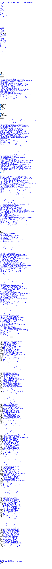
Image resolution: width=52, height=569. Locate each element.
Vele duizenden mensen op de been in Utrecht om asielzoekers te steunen (15, 258)
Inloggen (1, 3)
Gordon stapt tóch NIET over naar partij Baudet (12, 383)
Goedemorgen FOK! (5, 139)
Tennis (1, 29)
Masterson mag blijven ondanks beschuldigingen (11, 415)
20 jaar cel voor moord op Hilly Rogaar (10, 539)
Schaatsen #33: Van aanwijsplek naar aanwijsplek (11, 275)
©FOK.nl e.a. (2, 563)
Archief (31, 2)
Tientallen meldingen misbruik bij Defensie (11, 444)
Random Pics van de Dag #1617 (7, 221)
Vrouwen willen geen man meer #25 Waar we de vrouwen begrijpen (13, 288)
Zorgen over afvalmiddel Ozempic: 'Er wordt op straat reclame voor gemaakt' (15, 162)
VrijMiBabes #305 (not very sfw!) (7, 87)
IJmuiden (3, 300)
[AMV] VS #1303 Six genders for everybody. (10, 256)
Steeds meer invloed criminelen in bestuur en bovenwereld (12, 311)
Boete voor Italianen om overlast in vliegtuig (11, 528)
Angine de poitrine (5, 313)
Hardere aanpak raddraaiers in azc (9, 348)
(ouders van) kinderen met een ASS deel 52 (9, 315)
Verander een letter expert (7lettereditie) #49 (10, 249)
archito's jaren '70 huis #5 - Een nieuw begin (10, 277)
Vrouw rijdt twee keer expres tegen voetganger (11, 524)
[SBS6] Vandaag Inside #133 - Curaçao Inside (10, 292)
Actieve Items (10, 2)
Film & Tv (3, 106)
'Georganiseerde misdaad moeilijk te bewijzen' (11, 419)
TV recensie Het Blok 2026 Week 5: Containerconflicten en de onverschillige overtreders (17, 160)
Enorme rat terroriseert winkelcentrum (10, 373)
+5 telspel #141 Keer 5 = (6, 308)
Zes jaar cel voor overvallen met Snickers (10, 422)
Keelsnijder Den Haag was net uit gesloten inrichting (12, 352)
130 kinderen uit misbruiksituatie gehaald (10, 389)
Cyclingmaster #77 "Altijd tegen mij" (8, 281)
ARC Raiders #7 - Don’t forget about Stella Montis (11, 294)
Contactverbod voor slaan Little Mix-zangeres (11, 494)
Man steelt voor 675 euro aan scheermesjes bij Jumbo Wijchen (13, 85)
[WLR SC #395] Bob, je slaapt (7, 259)
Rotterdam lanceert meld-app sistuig (9, 405)
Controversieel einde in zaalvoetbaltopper (10, 463)
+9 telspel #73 (4, 325)
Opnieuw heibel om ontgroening (9, 401)
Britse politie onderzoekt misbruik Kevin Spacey (12, 418)
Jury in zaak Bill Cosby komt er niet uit (10, 538)
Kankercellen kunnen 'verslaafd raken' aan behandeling (13, 453)
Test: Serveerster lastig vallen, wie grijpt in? (11, 535)
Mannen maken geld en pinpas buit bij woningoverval (13, 390)
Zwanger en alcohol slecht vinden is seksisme (11, 531)
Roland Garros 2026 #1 (6, 284)
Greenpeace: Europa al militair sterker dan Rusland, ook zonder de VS (14, 133)
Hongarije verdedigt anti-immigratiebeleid (10, 363)
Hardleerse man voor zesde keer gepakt (10, 438)
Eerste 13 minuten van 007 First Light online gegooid (11, 132)
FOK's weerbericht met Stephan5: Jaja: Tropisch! (10, 135)
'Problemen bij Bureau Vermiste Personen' (10, 536)
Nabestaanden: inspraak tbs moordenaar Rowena (11, 546)
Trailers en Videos (3, 46)
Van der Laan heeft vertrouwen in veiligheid (11, 478)
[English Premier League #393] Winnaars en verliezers (11, 266)
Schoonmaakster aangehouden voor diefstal (11, 410)
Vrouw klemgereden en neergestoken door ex (11, 449)
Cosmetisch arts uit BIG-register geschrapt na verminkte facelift (13, 96)
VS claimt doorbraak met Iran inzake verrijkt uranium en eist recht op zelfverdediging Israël (18, 151)
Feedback (1, 56)
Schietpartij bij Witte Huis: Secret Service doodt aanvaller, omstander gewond (16, 168)
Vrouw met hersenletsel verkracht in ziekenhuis (11, 483)
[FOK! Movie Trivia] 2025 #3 (7, 273)
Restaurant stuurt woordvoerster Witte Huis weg (12, 346)
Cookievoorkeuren (18, 561)
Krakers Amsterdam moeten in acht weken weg (11, 359)
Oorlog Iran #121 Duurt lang (6, 248)
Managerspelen (3, 33)
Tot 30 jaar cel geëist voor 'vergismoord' (10, 364)
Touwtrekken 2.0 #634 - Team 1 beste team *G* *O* (11, 262)
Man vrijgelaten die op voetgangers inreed (10, 450)
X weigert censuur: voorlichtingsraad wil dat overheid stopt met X (13, 83)
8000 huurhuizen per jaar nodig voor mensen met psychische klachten (14, 314)
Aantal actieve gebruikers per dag (7, 279)
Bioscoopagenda (3, 24)
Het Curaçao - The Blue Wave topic (8, 236)
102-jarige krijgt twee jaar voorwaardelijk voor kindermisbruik (14, 480)
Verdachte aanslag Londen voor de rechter (10, 472)
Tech (1, 14)
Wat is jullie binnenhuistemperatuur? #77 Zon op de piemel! (12, 263)
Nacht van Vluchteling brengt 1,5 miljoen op (11, 530)
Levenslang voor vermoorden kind (9, 503)
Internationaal (2, 11)
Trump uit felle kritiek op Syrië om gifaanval (11, 360)
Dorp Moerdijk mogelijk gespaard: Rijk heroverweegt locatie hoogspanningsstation (17, 200)
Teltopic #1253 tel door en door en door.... (9, 323)
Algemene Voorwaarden (4, 561)
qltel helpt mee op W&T (5, 331)
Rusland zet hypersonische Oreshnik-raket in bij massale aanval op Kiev (14, 164)
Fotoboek (1, 51)
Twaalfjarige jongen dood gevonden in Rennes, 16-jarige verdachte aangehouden (16, 153)
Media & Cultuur (3, 23)
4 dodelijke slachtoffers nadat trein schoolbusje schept (11, 128)
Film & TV (2, 43)
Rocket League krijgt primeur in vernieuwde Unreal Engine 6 (12, 155)
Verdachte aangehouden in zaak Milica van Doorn (12, 406)
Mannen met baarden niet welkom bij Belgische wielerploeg (14, 473)
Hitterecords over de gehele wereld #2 (8, 332)
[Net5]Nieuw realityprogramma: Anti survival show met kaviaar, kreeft (14, 271)
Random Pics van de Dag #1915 (7, 82)
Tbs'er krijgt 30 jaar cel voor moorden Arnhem (11, 371)
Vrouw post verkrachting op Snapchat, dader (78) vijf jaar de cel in (15, 391)
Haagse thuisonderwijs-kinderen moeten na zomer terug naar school (14, 84)
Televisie (1, 45)
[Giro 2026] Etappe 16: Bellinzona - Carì (9, 253)
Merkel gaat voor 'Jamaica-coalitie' (9, 456)
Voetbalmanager (3, 34)
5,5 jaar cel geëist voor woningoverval (10, 381)
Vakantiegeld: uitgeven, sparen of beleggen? (9, 144)
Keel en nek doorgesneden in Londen (10, 537)
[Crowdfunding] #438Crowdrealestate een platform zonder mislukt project (15, 265)
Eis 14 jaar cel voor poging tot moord (10, 393)
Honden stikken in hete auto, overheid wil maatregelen (13, 485)
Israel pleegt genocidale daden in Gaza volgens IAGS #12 (12, 254)
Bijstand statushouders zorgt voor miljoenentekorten (13, 399)
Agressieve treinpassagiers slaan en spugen (11, 529)
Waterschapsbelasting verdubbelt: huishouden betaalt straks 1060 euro (14, 97)
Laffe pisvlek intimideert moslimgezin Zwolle (11, 545)
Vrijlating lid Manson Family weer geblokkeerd (11, 384)
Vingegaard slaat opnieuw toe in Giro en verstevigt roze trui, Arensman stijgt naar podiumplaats (19, 120)
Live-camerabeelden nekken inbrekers (10, 497)
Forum (1, 2)
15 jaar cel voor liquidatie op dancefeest (10, 477)
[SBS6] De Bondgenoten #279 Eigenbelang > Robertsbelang (12, 237)
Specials (28, 2)
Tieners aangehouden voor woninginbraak (10, 377)
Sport (1, 25)
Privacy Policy (12, 561)
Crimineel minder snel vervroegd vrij (10, 454)
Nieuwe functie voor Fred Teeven (9, 372)
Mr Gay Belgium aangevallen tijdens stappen (11, 375)
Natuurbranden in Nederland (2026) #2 (8, 297)
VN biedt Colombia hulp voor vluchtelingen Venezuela (13, 386)
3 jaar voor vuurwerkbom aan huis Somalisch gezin (12, 445)
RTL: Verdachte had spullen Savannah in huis (11, 521)
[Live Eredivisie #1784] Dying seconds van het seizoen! (12, 295)
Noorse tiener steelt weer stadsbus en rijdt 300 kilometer (12, 81)
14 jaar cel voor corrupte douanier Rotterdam (11, 520)
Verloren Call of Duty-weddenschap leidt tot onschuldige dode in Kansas (16, 400)
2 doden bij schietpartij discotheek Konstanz (11, 499)
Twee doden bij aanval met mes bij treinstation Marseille (13, 458)
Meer (1, 49)
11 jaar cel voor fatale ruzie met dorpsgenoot (11, 447)
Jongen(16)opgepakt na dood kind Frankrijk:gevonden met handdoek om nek (15, 244)
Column (2, 110)
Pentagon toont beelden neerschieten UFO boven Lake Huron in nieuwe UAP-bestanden (17, 192)
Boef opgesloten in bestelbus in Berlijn (10, 426)
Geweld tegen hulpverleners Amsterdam (10, 395)
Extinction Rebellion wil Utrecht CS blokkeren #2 (10, 250)
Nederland (2, 10)
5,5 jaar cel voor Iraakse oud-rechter (9, 376)
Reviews (21, 2)
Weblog (4, 2)
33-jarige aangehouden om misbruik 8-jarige (11, 441)
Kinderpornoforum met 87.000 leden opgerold (11, 518)
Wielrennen (2, 30)
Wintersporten (2, 32)
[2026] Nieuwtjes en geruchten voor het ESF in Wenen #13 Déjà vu (14, 305)
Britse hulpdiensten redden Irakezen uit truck (11, 533)
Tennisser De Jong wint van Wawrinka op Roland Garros (11, 145)
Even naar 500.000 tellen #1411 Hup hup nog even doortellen (12, 324)
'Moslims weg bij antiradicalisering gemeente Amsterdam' (13, 420)
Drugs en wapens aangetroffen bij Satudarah (11, 462)
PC (0, 37)
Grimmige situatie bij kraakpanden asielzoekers (11, 361)
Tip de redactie (2, 57)
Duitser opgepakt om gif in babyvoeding (10, 464)
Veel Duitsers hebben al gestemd (9, 467)
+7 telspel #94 (4, 322)
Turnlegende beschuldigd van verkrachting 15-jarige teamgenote (15, 434)
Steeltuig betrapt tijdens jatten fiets (9, 488)
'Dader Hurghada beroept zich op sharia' (10, 511)
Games (1, 36)
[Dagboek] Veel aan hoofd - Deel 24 (8, 233)
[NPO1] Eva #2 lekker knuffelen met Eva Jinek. (10, 285)
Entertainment (2, 17)
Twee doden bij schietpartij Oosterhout (9, 316)
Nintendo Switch (3, 40)
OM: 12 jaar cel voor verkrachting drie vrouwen (12, 527)
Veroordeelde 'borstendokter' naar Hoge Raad (11, 407)
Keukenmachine (4, 234)
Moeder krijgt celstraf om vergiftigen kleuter (11, 457)
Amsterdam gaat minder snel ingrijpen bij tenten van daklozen (13, 129)
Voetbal (1, 26)
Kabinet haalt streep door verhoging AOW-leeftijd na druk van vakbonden (15, 330)
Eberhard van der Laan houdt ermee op (10, 474)
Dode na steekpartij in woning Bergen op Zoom (11, 505)
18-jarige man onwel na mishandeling (9, 356)
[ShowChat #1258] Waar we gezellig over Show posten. (12, 306)
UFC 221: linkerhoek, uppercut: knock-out (11, 374)
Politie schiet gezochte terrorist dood (10, 487)
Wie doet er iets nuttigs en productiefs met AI (10, 334)
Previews (24, 2)
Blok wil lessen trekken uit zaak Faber (10, 424)
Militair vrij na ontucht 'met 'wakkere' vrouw (11, 436)
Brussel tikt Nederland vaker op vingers (10, 515)
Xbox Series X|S (3, 41)
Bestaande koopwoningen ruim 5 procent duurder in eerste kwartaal (14, 202)
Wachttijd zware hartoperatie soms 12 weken (11, 516)
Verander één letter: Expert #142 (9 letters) (9, 240)
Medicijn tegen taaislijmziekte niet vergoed (11, 448)
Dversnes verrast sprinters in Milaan (8, 163)
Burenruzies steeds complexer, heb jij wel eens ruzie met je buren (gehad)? (15, 154)
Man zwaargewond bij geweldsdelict (9, 421)
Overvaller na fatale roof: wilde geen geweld (11, 466)
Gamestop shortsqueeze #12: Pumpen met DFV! (10, 270)
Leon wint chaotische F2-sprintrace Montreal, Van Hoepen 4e (12, 167)
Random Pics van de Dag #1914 (7, 86)
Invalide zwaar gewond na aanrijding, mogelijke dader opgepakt (14, 357)
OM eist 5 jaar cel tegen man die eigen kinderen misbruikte (14, 354)
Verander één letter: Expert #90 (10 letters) (9, 251)
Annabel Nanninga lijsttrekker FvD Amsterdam (12, 425)
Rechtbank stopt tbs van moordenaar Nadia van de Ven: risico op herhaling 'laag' (16, 80)
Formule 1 (2, 27)
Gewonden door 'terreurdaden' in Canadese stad (11, 459)
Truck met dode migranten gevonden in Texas (11, 504)
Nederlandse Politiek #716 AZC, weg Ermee (9, 235)
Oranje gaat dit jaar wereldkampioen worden (9, 312)
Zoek (7, 2)
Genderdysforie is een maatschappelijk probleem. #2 (11, 264)
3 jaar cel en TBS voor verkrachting (9, 342)
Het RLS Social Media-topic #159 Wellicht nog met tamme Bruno (14, 329)
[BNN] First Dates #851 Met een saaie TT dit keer (11, 241)
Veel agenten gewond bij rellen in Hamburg (11, 514)
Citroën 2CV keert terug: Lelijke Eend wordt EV (10, 215)
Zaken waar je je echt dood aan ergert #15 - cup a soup (11, 333)
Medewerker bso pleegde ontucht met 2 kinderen (12, 489)
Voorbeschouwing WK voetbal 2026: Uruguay (10, 88)
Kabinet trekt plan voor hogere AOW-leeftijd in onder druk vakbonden (14, 126)
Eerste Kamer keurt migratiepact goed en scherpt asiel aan (12, 79)
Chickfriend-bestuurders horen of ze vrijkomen (11, 490)
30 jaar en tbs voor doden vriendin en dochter (11, 411)
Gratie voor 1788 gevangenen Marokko (10, 498)
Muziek (1, 19)
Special (2, 113)
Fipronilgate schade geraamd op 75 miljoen (11, 431)
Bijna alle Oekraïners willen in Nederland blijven (10, 282)
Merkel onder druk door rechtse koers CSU (11, 452)
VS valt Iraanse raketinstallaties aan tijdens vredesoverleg (12, 134)
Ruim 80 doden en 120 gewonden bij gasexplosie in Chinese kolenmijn (14, 210)
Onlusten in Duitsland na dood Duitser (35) (11, 343)
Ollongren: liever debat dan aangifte (10, 380)
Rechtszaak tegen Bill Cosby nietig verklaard (11, 532)
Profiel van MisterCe (4, 339)
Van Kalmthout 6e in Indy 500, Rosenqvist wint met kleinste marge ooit (14, 89)
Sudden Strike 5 (4, 148)
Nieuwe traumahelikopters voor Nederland (9, 147)
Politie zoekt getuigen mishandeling (9, 351)
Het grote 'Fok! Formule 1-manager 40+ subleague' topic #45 (13, 302)
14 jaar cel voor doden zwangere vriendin (10, 404)
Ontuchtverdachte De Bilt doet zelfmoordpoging (12, 486)
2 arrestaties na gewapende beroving (9, 344)
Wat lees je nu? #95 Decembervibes (8, 327)
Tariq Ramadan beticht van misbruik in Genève (11, 416)
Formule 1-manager (3, 35)
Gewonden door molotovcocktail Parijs (10, 540)
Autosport (2, 28)
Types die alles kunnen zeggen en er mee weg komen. (11, 286)
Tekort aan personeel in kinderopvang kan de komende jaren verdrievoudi (15, 293)
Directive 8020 (4, 138)
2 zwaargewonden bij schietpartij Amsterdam (11, 362)
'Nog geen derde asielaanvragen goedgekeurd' (11, 370)
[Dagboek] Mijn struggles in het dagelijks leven (10, 287)
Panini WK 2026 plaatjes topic (7, 269)
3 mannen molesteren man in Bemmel (10, 394)
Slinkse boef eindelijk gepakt (8, 430)
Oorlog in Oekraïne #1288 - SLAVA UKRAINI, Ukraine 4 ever (13, 268)
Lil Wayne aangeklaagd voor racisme (9, 544)
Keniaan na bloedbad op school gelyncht (10, 442)
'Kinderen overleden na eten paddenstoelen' (11, 432)
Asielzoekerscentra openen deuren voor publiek (11, 471)
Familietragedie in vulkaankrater (9, 479)
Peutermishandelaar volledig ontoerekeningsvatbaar (12, 341)
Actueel (1, 9)
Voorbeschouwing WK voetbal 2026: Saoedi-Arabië (11, 93)
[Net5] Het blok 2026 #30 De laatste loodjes (9, 252)
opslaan (1, 117)
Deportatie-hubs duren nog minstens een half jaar (10, 245)
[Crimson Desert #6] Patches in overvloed (9, 260)
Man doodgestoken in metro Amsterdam (10, 502)
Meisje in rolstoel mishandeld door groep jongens (12, 481)
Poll (2, 114)
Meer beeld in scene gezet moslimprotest (10, 541)
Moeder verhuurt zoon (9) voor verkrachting (11, 388)
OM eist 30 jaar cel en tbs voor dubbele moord (11, 382)
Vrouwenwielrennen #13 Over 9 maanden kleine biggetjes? (12, 283)
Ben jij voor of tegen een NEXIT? (8, 291)
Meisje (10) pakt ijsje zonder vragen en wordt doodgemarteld (14, 493)
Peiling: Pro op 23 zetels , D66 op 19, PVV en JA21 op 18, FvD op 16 (14, 169)
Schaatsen (2, 31)
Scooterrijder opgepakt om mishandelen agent (11, 349)
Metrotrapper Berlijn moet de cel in (9, 517)
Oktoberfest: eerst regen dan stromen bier (10, 476)
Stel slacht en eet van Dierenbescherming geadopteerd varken (14, 369)
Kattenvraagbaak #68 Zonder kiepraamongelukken (11, 319)
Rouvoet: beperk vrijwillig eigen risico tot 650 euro (12, 392)
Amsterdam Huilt (6, 455)
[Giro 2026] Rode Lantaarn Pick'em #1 (9, 304)
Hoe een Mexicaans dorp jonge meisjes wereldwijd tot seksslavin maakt (14, 78)
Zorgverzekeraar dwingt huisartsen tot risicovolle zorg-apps (12, 90)
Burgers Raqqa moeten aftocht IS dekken (10, 440)
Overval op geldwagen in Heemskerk (10, 500)
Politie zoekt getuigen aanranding (9, 451)
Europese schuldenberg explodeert (8, 321)
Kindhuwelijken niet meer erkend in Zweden (11, 350)
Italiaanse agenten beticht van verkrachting (11, 482)
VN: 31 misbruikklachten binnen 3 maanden (11, 417)
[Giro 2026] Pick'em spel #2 (6, 303)
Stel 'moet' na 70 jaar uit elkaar (8, 368)
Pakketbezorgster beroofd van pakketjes (10, 439)
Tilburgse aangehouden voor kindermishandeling (12, 484)
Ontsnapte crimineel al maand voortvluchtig (11, 519)
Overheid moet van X (5, 242)
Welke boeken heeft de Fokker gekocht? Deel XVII (11, 328)
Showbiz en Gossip (3, 15)
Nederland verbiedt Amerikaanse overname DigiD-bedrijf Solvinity (14, 125)
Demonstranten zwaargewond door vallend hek (11, 513)
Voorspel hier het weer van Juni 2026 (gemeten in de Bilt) (12, 317)
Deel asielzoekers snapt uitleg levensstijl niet (11, 512)
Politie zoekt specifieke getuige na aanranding (11, 358)
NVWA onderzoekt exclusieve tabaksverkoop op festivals (13, 461)
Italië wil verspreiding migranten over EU (10, 345)
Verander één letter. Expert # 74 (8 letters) (9, 243)
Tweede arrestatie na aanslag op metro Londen (11, 475)
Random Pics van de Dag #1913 (7, 91)
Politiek (1, 13)
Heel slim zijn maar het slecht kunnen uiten (9, 272)
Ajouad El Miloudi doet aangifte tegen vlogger (11, 412)
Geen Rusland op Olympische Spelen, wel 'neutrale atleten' (14, 408)
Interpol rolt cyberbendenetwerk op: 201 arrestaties (10, 95)
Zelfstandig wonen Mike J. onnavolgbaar (10, 385)
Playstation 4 (2, 38)
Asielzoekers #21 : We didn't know (8, 257)
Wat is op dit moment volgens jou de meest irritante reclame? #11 (13, 298)
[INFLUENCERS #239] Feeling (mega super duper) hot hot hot (13, 239)
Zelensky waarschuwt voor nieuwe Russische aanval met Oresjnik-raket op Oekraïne (17, 211)
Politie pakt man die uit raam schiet (9, 496)
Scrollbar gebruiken (4, 74)
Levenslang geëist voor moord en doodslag (11, 433)
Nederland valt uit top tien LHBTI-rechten (10, 353)
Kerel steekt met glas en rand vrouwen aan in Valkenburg (13, 379)
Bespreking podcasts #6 (6, 290)
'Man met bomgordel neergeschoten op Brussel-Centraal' (13, 526)
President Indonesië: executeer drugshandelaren (11, 508)
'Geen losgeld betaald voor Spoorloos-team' (11, 525)
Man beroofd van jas (7, 396)
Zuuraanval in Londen (7, 468)
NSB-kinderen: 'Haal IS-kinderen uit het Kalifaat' (12, 378)
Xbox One (2, 39)
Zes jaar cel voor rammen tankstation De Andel (11, 435)
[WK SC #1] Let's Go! (5, 335)
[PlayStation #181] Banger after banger (9, 261)
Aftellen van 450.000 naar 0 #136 (7, 326)
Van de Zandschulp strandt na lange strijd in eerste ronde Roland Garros (14, 141)
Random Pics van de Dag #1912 (7, 98)
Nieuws (14, 2)
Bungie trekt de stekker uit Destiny (8, 156)
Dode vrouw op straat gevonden (9, 403)
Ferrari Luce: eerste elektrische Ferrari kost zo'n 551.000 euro (13, 131)
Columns (17, 2)
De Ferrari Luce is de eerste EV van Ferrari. (9, 318)
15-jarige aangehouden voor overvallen (10, 355)
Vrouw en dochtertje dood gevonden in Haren (11, 443)
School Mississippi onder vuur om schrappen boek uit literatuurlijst (15, 437)
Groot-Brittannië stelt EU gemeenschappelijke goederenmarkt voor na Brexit (15, 225)
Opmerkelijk (2, 16)
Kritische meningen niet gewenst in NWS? (9, 289)
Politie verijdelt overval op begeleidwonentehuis (12, 423)
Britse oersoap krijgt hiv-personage (9, 470)
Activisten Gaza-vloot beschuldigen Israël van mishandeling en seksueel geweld (16, 146)
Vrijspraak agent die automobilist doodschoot (11, 534)
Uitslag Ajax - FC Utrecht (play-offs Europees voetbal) (11, 165)
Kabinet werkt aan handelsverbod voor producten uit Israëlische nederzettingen (16, 217)
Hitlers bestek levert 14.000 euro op (9, 347)
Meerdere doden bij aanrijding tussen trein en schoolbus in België (13, 267)
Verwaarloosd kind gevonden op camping (10, 507)
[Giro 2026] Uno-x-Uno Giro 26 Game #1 (9, 301)
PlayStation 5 (2, 42)
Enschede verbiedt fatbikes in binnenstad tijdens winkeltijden (13, 276)
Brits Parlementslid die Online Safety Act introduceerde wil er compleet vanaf (16, 94)
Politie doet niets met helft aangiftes (9, 509)
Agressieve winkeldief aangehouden (9, 387)
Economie (2, 12)
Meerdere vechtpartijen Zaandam (9, 402)
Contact (1, 54)
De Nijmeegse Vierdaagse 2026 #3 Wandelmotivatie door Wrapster (14, 255)
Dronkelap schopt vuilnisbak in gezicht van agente (12, 427)
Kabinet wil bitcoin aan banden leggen (10, 365)
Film (1, 20)
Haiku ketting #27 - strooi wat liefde (8, 299)
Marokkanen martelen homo (8, 465)
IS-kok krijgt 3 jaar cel (7, 413)
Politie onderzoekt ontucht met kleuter (10, 414)
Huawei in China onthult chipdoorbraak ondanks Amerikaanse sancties (14, 280)
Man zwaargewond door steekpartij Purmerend (11, 495)
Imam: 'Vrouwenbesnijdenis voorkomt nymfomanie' (12, 543)
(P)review (3, 112)
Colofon (1, 55)
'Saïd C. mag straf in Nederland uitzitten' (10, 510)
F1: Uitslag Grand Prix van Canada (8, 92)
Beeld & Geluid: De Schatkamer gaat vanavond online (11, 238)
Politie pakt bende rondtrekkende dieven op (11, 469)
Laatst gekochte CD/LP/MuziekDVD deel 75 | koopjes (11, 320)
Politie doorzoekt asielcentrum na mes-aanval (11, 501)
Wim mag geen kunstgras (6, 307)
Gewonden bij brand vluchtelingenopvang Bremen (12, 542)
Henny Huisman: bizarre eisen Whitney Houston (12, 506)
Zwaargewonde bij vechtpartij (8, 409)
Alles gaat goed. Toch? (6, 274)
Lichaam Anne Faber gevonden (9, 446)
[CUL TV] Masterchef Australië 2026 (8, 296)
